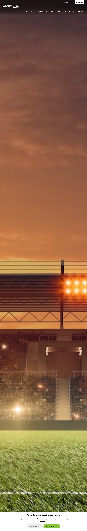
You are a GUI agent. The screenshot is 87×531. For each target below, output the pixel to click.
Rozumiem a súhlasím (52, 526)
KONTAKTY (80, 11)
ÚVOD (25, 11)
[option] (43, 265)
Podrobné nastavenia (35, 526)
